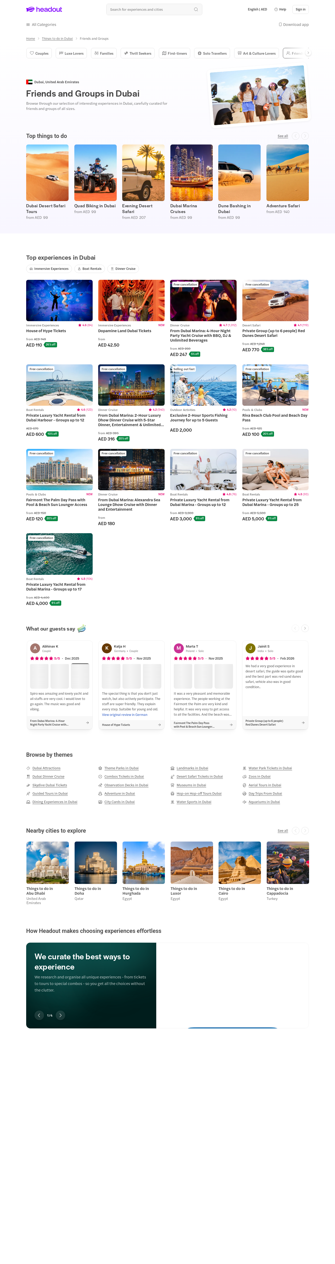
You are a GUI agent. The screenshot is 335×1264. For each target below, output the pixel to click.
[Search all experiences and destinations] (154, 9)
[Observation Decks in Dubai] (123, 784)
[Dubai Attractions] (43, 767)
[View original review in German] (124, 714)
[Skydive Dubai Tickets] (46, 784)
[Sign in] (300, 9)
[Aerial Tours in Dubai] (261, 784)
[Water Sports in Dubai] (190, 801)
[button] (280, 9)
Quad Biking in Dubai (95, 205)
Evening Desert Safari (137, 208)
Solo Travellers (208, 52)
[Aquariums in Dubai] (261, 801)
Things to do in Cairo (231, 889)
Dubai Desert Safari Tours (45, 208)
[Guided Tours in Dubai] (47, 792)
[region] (167, 181)
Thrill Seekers (135, 52)
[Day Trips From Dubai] (262, 792)
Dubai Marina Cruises (183, 208)
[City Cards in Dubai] (116, 801)
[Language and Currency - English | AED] (257, 9)
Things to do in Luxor (183, 889)
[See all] (283, 135)
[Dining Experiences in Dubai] (51, 801)
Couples (38, 52)
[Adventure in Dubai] (116, 792)
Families (101, 52)
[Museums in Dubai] (188, 784)
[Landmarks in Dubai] (189, 767)
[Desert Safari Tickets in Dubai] (196, 775)
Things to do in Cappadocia (279, 889)
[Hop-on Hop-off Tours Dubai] (196, 792)
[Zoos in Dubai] (256, 775)
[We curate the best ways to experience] (232, 980)
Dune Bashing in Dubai (234, 208)
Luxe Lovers (70, 52)
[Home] (30, 38)
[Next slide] (305, 628)
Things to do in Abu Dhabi (39, 889)
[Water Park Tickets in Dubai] (267, 767)
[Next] (308, 52)
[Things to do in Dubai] (57, 38)
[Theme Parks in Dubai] (118, 767)
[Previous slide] (39, 1014)
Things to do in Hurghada (135, 889)
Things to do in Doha (87, 889)
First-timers (171, 52)
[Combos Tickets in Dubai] (121, 775)
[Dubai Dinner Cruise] (45, 775)
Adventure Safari (283, 205)
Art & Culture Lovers (251, 52)
